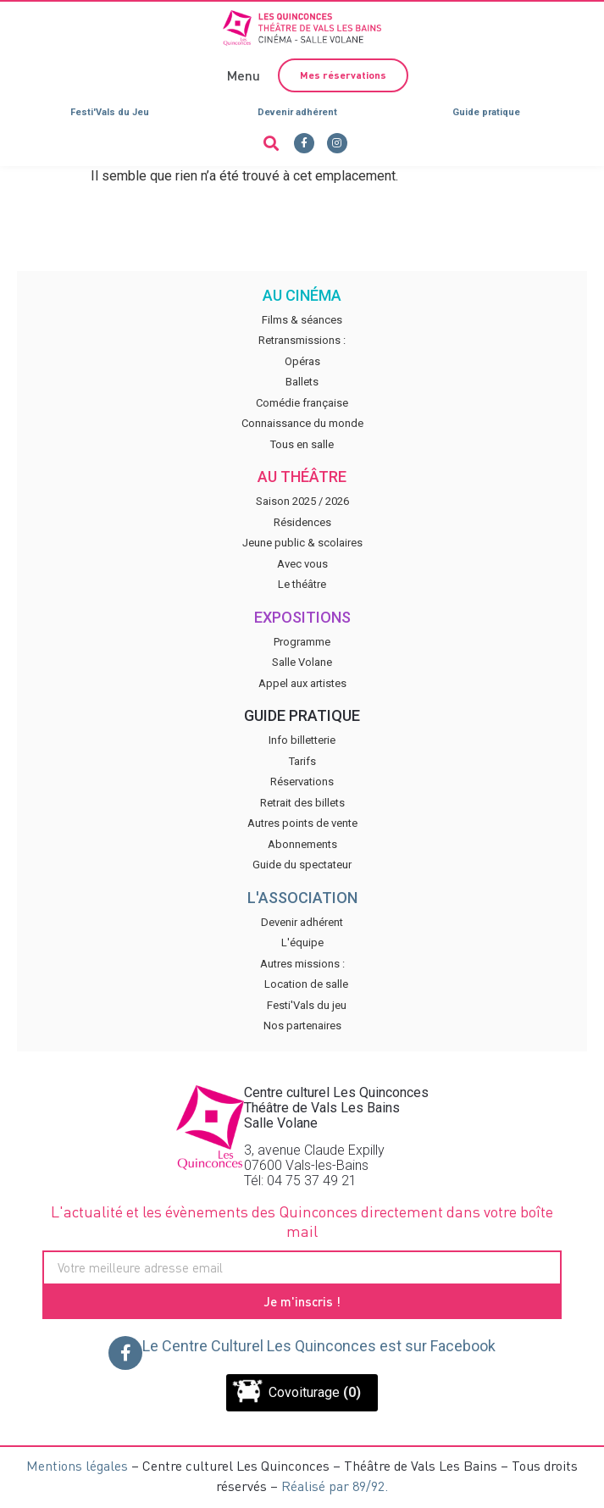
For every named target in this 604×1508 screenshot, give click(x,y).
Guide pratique (486, 112)
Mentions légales (77, 1465)
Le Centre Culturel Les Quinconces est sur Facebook (319, 1346)
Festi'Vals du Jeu (109, 112)
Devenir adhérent (297, 112)
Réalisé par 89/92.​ (334, 1485)
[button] (242, 75)
